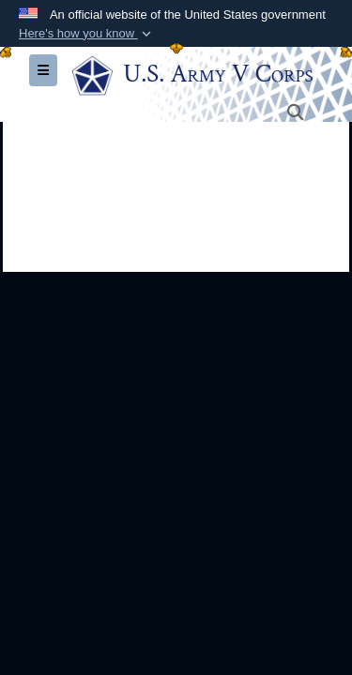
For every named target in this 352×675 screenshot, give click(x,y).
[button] (87, 33)
